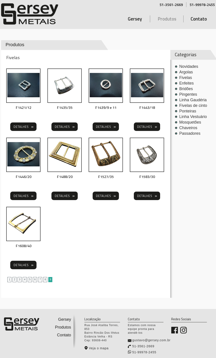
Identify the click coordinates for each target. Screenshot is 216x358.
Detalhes (21, 126)
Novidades (188, 66)
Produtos (167, 18)
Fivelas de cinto (193, 105)
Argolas (186, 72)
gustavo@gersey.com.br (151, 340)
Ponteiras (187, 111)
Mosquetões (190, 122)
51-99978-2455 (202, 4)
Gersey (135, 18)
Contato (199, 18)
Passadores (189, 133)
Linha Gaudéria (193, 100)
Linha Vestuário (193, 116)
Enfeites (186, 83)
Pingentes (188, 94)
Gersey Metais (38, 14)
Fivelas (185, 77)
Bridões (186, 89)
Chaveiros (188, 128)
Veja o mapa (99, 348)
